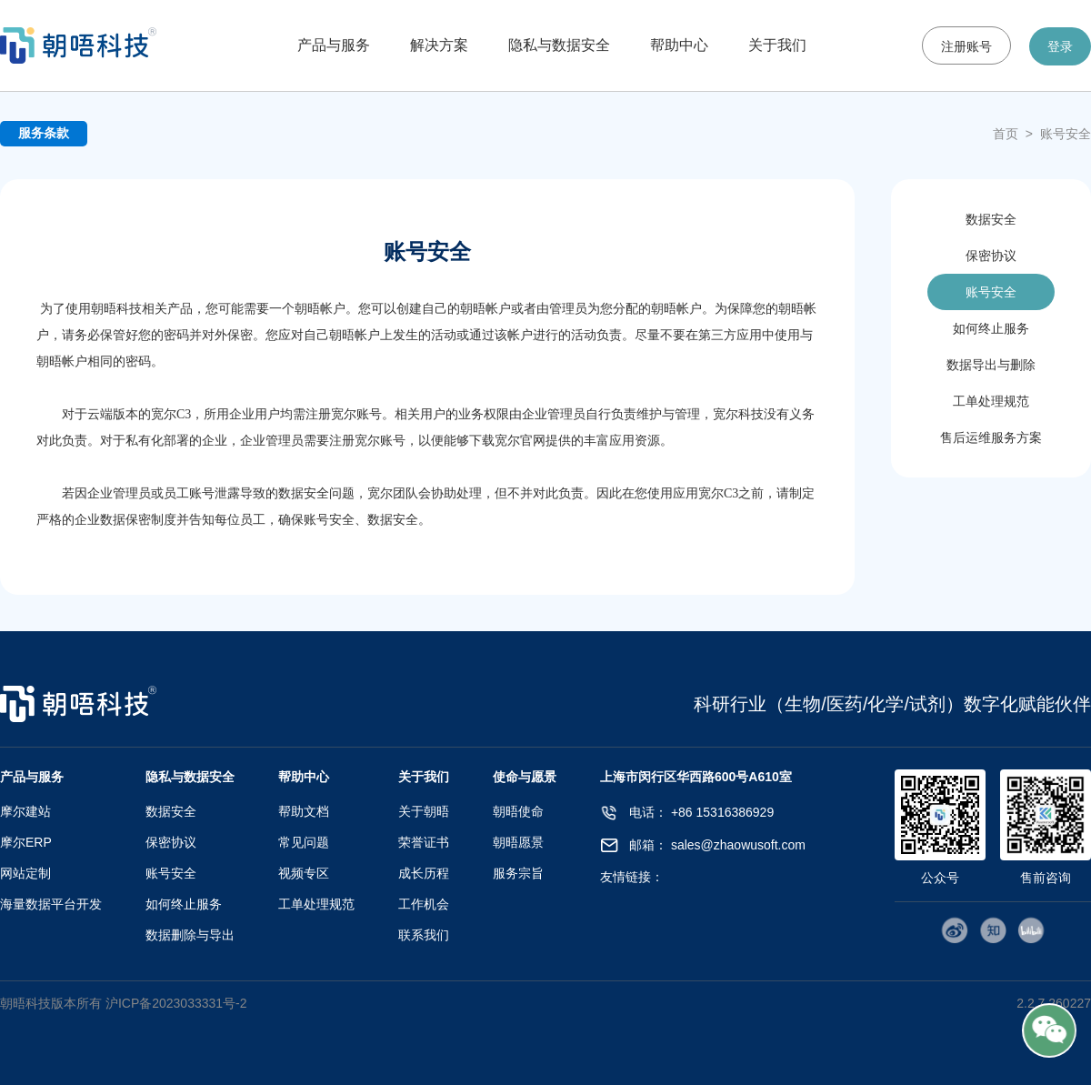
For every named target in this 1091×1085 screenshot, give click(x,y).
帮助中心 (679, 45)
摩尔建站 (25, 811)
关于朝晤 (423, 811)
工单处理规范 (991, 401)
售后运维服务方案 (991, 437)
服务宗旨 (518, 873)
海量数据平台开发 (51, 904)
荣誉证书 (423, 842)
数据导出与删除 (991, 364)
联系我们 (423, 935)
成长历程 (423, 873)
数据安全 (991, 219)
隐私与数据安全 (559, 45)
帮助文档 (303, 811)
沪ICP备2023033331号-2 (176, 1003)
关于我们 (777, 45)
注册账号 (966, 46)
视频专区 (303, 873)
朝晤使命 (518, 811)
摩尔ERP (26, 842)
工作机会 (423, 904)
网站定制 (25, 873)
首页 (1005, 133)
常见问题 (303, 842)
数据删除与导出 (190, 935)
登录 (1060, 46)
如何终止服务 (991, 328)
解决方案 (439, 45)
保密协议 (991, 255)
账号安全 (1065, 133)
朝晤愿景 (518, 842)
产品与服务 (333, 45)
